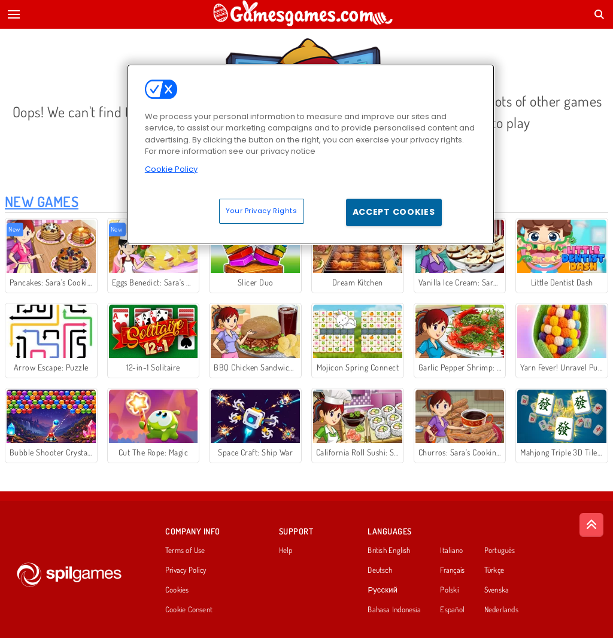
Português (499, 550)
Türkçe (494, 570)
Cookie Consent (189, 610)
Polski (449, 590)
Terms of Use (185, 550)
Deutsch (380, 570)
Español (452, 610)
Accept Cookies (394, 212)
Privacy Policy (185, 570)
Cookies (177, 590)
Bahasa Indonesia (394, 610)
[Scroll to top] (591, 525)
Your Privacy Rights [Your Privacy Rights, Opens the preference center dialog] (262, 210)
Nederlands (501, 610)
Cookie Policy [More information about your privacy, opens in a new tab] (171, 169)
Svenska (496, 590)
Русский (382, 590)
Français (452, 570)
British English (389, 550)
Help (286, 550)
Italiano (451, 550)
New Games (41, 201)
